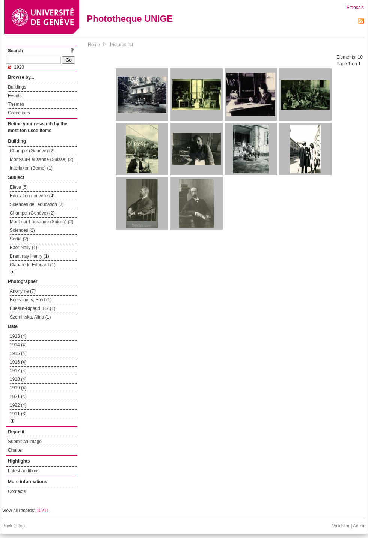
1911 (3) (18, 413)
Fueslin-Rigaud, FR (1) (32, 308)
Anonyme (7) (23, 291)
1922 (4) (18, 405)
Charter (15, 450)
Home (94, 44)
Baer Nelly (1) (23, 247)
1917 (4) (18, 370)
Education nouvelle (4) (32, 195)
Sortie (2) (19, 239)
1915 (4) (18, 353)
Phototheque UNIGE (130, 19)
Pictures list (121, 44)
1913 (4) (18, 336)
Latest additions (23, 470)
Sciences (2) (22, 230)
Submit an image (25, 441)
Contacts (17, 491)
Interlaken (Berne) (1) (31, 168)
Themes (16, 104)
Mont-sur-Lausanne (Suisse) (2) (41, 159)
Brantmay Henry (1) (29, 256)
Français (355, 7)
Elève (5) (19, 187)
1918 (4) (18, 379)
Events (15, 95)
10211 (42, 510)
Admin (359, 526)
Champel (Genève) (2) (32, 150)
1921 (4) (18, 396)
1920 (16, 67)
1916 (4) (18, 362)
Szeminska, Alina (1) (30, 317)
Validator (340, 526)
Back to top (13, 526)
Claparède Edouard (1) (33, 264)
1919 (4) (18, 388)
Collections (19, 113)
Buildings (17, 87)
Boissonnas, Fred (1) (30, 299)
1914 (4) (18, 344)
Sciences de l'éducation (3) (37, 204)
